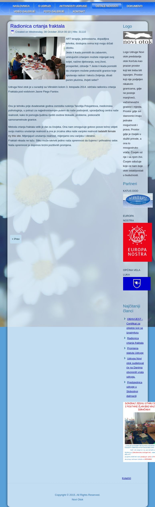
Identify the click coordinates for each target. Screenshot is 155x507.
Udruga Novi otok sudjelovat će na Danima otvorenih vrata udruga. (135, 367)
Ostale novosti (106, 5)
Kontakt (79, 11)
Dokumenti (134, 5)
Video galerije (24, 11)
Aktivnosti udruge (73, 5)
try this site (14, 135)
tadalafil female (107, 131)
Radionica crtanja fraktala (37, 26)
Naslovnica (21, 5)
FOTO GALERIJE (54, 11)
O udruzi (44, 5)
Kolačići (126, 478)
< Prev (16, 238)
